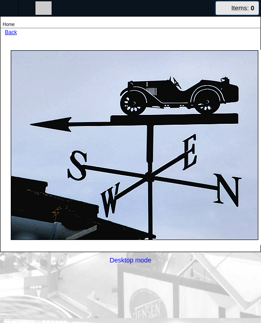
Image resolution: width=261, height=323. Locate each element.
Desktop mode (131, 260)
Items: (242, 8)
